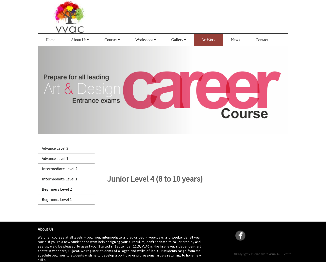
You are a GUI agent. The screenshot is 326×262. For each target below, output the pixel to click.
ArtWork (208, 40)
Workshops (144, 40)
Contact (261, 40)
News (235, 40)
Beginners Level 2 (57, 189)
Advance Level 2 (55, 148)
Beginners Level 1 (57, 199)
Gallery (177, 40)
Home (51, 40)
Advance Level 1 (55, 158)
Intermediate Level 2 (59, 168)
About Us (79, 40)
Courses (110, 40)
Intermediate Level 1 (59, 178)
